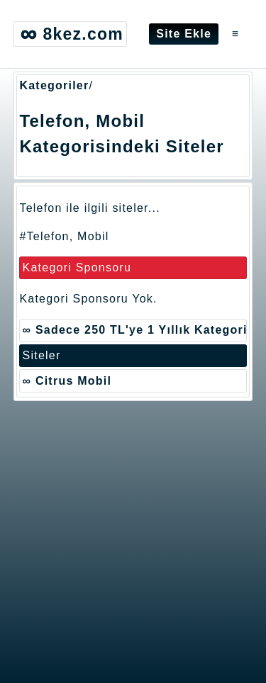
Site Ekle (183, 34)
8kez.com (70, 34)
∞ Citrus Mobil (67, 381)
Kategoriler (54, 85)
